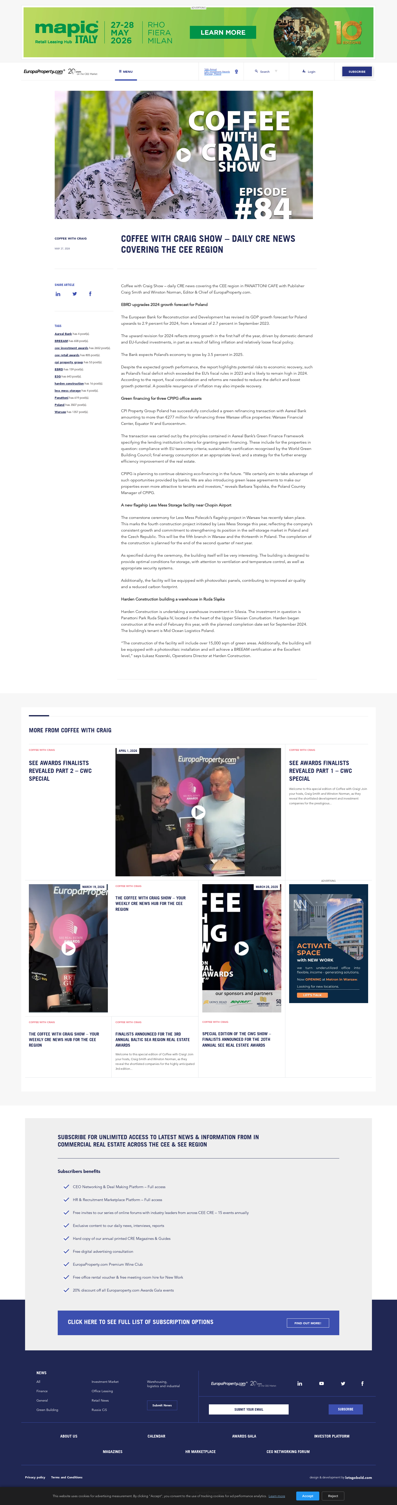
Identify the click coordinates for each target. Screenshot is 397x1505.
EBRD (59, 369)
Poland (60, 404)
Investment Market (105, 1382)
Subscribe (357, 71)
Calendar (156, 1436)
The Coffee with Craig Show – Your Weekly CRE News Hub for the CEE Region (150, 903)
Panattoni (61, 397)
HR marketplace (200, 1451)
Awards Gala (244, 1436)
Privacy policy (35, 1477)
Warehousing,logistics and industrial (163, 1384)
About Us (68, 1436)
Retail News (100, 1401)
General (42, 1401)
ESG (58, 376)
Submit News (162, 1405)
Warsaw (60, 411)
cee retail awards (67, 355)
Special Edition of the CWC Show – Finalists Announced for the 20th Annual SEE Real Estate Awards (236, 1039)
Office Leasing (102, 1391)
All (38, 1382)
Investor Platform (331, 1436)
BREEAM (61, 340)
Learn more (277, 1496)
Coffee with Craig (71, 238)
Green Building (47, 1410)
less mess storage (68, 390)
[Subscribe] (346, 1409)
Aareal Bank (63, 333)
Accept (307, 1496)
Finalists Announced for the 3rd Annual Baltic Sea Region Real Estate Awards (152, 1039)
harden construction (69, 383)
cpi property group (69, 362)
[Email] (249, 1409)
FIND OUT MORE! (307, 1323)
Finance (42, 1391)
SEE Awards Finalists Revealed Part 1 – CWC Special (320, 770)
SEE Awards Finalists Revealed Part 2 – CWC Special (60, 770)
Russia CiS (99, 1410)
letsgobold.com (358, 1477)
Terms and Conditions (67, 1477)
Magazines (113, 1451)
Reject (333, 1496)
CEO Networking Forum (288, 1451)
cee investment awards (71, 348)
